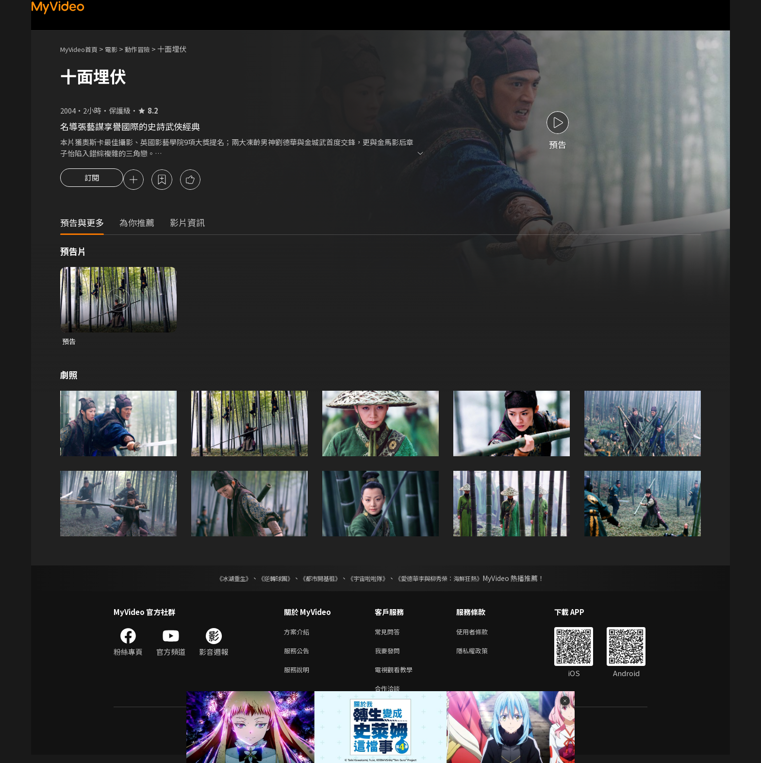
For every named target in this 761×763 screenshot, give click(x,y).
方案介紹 (298, 635)
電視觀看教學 (396, 675)
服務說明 (298, 675)
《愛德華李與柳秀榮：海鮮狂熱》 (451, 580)
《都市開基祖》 (315, 580)
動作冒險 (148, 49)
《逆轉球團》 (264, 580)
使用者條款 (480, 635)
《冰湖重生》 (217, 580)
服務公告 (298, 655)
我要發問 (389, 655)
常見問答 (389, 635)
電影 (119, 49)
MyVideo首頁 (82, 49)
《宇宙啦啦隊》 (370, 580)
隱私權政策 (480, 655)
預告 (69, 343)
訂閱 (91, 180)
